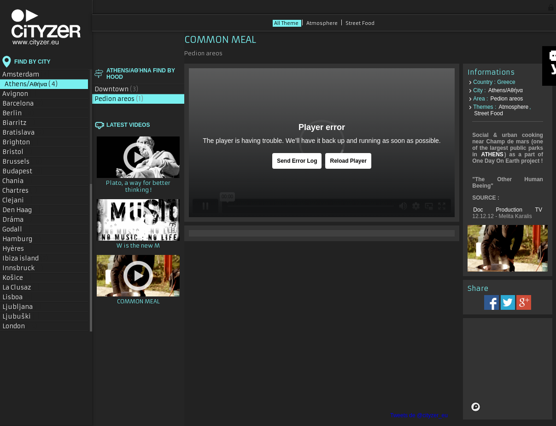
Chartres (20, 191)
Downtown (116, 89)
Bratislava (23, 132)
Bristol (17, 152)
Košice (17, 278)
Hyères (17, 249)
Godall (16, 229)
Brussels (22, 162)
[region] (508, 369)
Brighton (20, 142)
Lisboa (17, 297)
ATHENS (492, 154)
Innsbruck (23, 268)
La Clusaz (21, 287)
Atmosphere (322, 23)
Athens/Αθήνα (31, 84)
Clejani (17, 200)
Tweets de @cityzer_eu (419, 415)
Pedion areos (119, 99)
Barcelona (23, 103)
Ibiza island (25, 258)
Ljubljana (22, 307)
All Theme (287, 23)
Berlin (18, 113)
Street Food (360, 23)
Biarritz (18, 123)
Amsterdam (26, 74)
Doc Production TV (507, 210)
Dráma (17, 220)
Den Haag (21, 210)
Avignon (19, 94)
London (20, 326)
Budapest (22, 171)
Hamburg (21, 239)
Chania (17, 181)
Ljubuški (21, 316)
